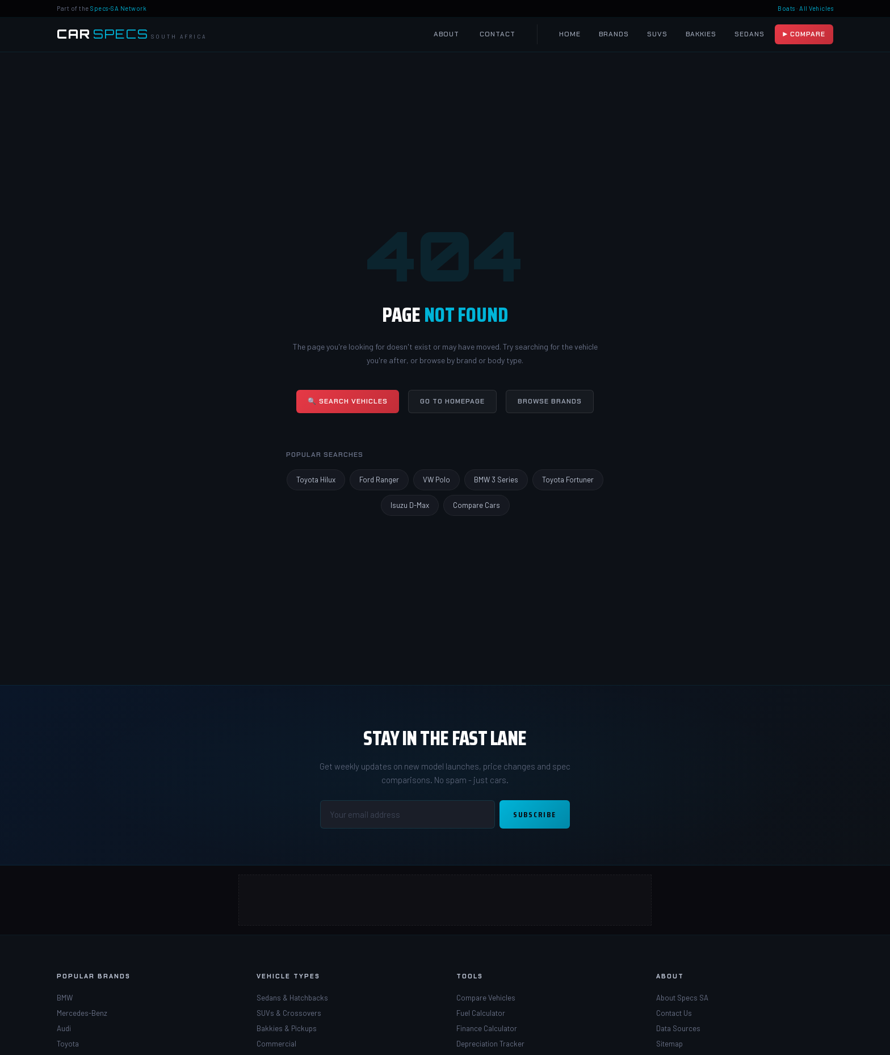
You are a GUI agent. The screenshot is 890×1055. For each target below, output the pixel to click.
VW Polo (436, 479)
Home (570, 34)
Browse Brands (550, 401)
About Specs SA (682, 997)
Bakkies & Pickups (287, 1028)
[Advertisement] (445, 900)
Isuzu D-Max (410, 505)
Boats (786, 8)
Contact (497, 34)
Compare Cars (476, 505)
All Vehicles (816, 8)
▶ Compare (804, 34)
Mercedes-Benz (82, 1013)
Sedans (749, 34)
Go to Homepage (452, 401)
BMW (65, 997)
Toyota (68, 1043)
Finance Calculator (486, 1028)
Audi (64, 1028)
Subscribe (534, 814)
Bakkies (701, 34)
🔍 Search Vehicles (348, 401)
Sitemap (669, 1043)
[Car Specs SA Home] (132, 34)
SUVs (657, 34)
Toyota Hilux (315, 479)
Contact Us (674, 1013)
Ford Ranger (379, 479)
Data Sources (678, 1028)
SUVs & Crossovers (289, 1013)
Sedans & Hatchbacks (292, 997)
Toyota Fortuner (568, 479)
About (446, 34)
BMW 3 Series (496, 479)
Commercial (276, 1043)
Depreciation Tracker (490, 1043)
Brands (614, 34)
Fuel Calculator (480, 1013)
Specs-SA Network (118, 8)
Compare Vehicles (485, 997)
